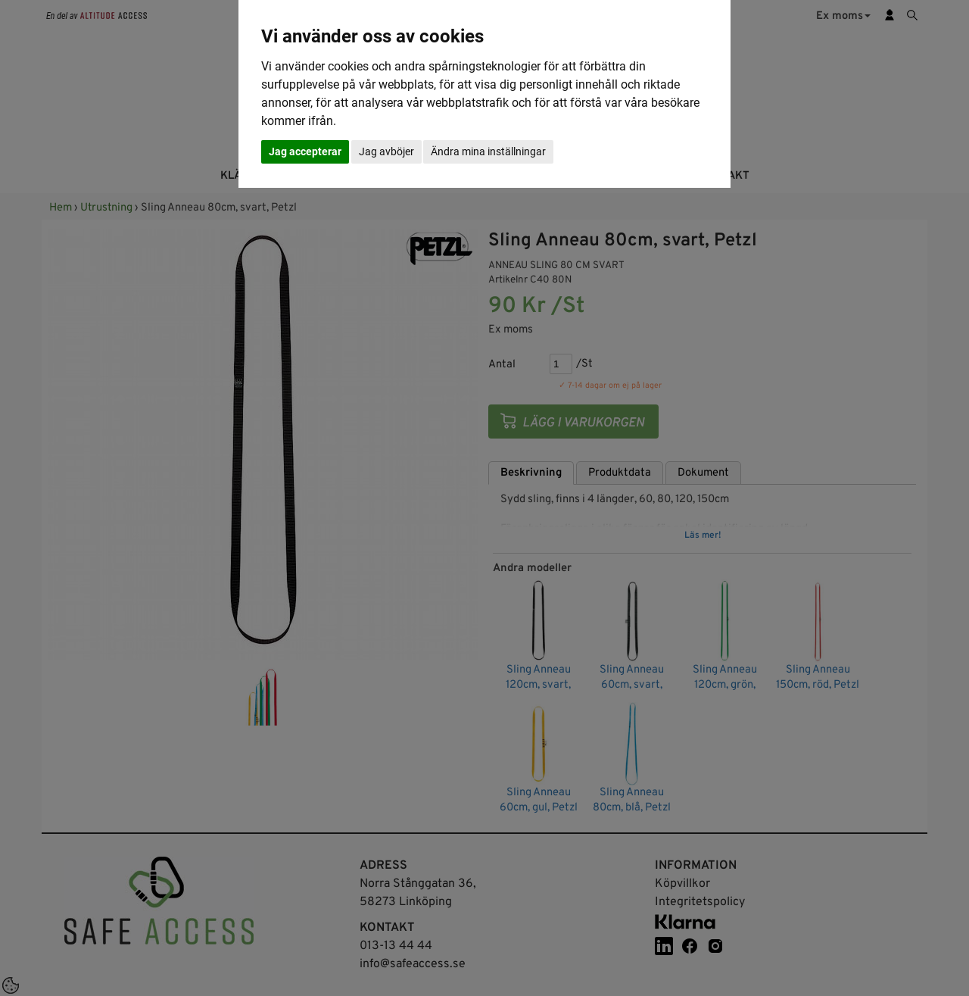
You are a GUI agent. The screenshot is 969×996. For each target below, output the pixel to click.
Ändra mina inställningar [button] (488, 151)
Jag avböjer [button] (386, 151)
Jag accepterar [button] (305, 151)
